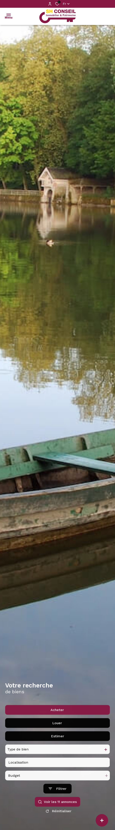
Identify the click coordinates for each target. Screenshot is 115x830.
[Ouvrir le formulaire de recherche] (57, 814)
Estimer (57, 761)
